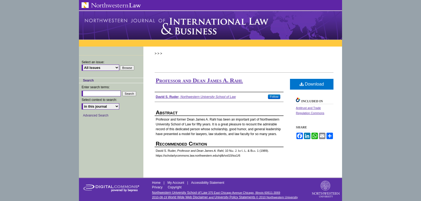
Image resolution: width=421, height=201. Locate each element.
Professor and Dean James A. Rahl (199, 80)
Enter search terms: (96, 87)
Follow (274, 96)
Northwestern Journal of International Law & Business (210, 25)
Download (312, 84)
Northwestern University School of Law (179, 193)
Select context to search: (99, 100)
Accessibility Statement (207, 183)
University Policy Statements (235, 197)
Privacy (158, 187)
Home (156, 183)
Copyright (175, 187)
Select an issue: (93, 62)
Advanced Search (95, 115)
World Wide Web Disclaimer (188, 197)
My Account (176, 183)
